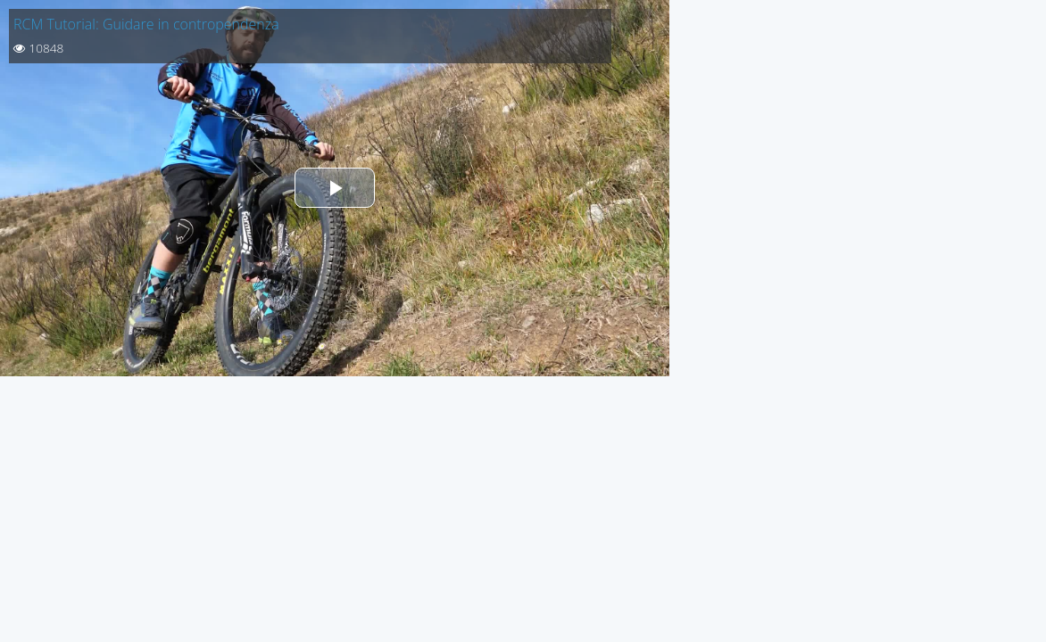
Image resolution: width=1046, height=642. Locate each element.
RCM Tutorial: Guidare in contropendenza (146, 24)
